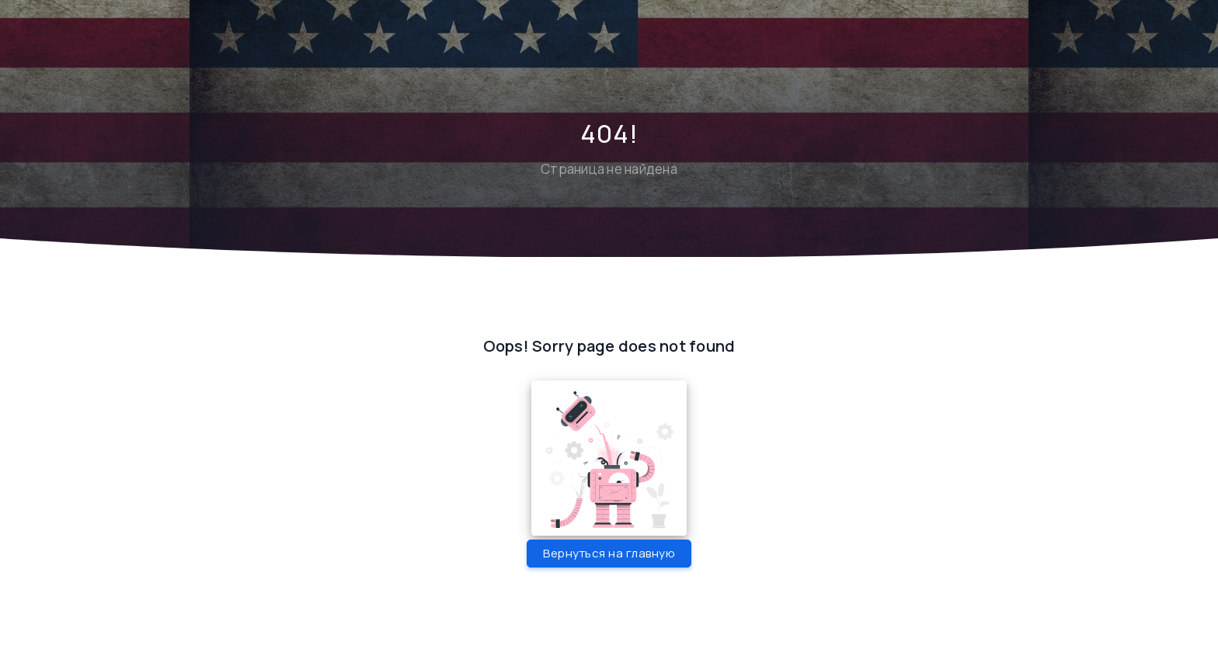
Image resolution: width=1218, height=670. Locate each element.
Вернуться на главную (609, 553)
